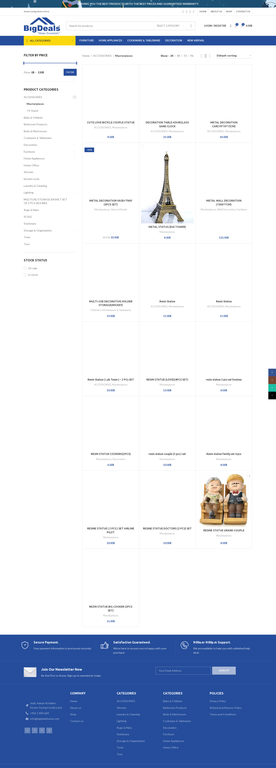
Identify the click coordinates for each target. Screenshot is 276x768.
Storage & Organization (38, 230)
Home (86, 55)
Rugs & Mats (31, 210)
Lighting (29, 192)
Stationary (30, 223)
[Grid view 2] (201, 55)
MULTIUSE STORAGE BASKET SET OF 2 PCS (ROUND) (45, 201)
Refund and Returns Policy (226, 697)
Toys (27, 244)
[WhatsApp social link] (190, 12)
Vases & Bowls (119, 181)
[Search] (131, 25)
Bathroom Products (35, 124)
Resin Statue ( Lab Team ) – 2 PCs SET (111, 369)
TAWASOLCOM (78, 762)
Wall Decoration (226, 199)
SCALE (28, 216)
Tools (27, 237)
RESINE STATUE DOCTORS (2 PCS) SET (167, 518)
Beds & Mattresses (35, 131)
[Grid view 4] (210, 55)
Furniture (29, 151)
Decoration (30, 144)
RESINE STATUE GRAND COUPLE (223, 518)
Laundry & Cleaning (35, 185)
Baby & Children (33, 117)
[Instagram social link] (186, 12)
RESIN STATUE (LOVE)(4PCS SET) (167, 369)
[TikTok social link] (194, 12)
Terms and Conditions (223, 704)
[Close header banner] (271, 4)
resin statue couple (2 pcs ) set (167, 443)
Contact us (77, 710)
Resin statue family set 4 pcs (223, 443)
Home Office (31, 165)
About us (75, 697)
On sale (32, 268)
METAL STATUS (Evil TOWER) (167, 216)
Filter (70, 72)
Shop (73, 704)
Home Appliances (34, 158)
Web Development (53, 762)
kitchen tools (31, 179)
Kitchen (28, 172)
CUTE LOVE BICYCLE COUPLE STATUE (111, 105)
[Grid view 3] (205, 55)
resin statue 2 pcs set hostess (224, 369)
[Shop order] (234, 56)
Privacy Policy (218, 691)
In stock (33, 274)
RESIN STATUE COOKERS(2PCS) (111, 443)
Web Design (31, 762)
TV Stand (32, 110)
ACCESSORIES (33, 97)
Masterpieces (35, 103)
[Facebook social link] (183, 12)
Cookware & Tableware (38, 137)
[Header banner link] (132, 4)
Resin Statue (167, 291)
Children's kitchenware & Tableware (110, 299)
